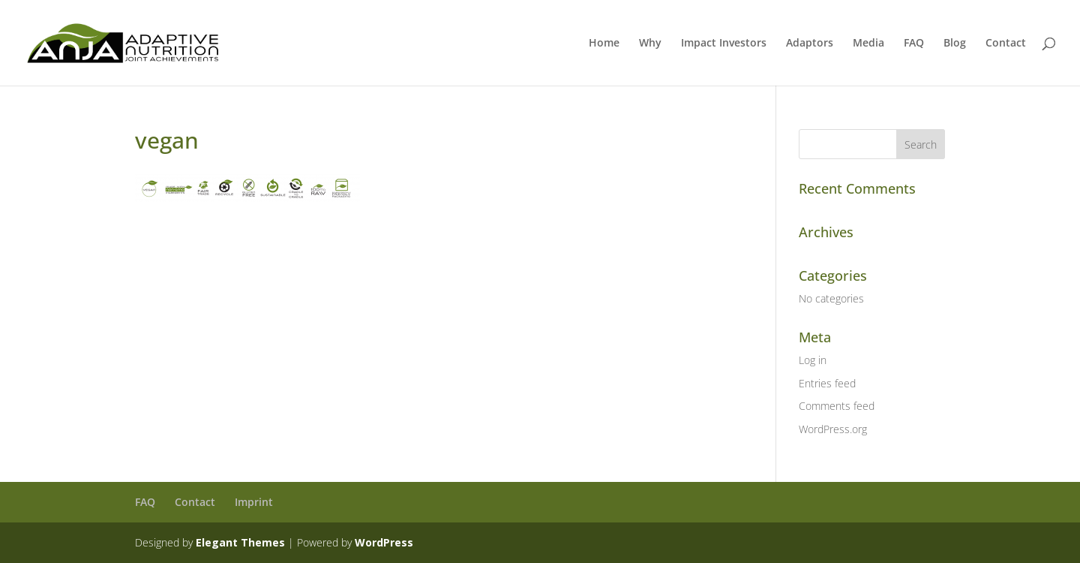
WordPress (384, 542)
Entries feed (827, 383)
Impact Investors (723, 44)
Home (604, 44)
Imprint (254, 502)
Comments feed (836, 406)
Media (868, 44)
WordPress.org (833, 429)
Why (650, 44)
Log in (812, 360)
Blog (955, 44)
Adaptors (809, 44)
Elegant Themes (240, 542)
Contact (1006, 44)
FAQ (914, 44)
